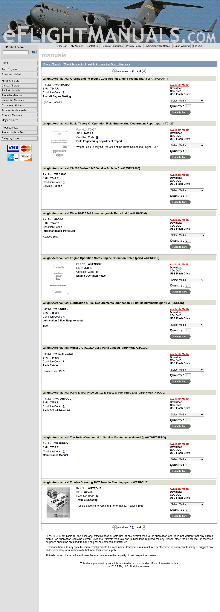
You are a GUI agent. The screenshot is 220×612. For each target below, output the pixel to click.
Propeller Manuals (12, 95)
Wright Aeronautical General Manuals (109, 64)
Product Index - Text (13, 132)
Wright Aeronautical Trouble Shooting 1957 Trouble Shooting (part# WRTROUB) (95, 482)
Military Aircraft (10, 80)
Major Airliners (10, 120)
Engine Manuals (11, 90)
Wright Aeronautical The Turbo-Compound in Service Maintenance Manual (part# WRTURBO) (104, 437)
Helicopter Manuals (13, 100)
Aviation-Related (11, 74)
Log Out (197, 46)
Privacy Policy (133, 46)
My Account (77, 46)
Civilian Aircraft (10, 85)
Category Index (10, 138)
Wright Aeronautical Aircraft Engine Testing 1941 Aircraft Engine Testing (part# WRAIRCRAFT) (105, 78)
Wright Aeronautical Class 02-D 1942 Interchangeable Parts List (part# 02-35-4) (95, 213)
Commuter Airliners (13, 105)
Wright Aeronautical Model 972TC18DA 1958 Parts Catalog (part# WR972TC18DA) (96, 347)
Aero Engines (9, 69)
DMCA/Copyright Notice (157, 46)
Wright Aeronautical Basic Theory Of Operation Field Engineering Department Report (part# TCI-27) (108, 123)
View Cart (62, 46)
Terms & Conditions (112, 46)
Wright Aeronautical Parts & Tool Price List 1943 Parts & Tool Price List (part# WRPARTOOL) (104, 392)
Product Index (10, 127)
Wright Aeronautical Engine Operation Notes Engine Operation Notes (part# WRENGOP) (101, 258)
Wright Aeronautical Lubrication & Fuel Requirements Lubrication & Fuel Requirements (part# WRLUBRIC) (113, 302)
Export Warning (181, 46)
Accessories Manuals (14, 110)
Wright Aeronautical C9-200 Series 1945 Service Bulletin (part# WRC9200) (91, 168)
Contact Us (92, 46)
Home (5, 62)
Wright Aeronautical (75, 64)
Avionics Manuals (12, 115)
